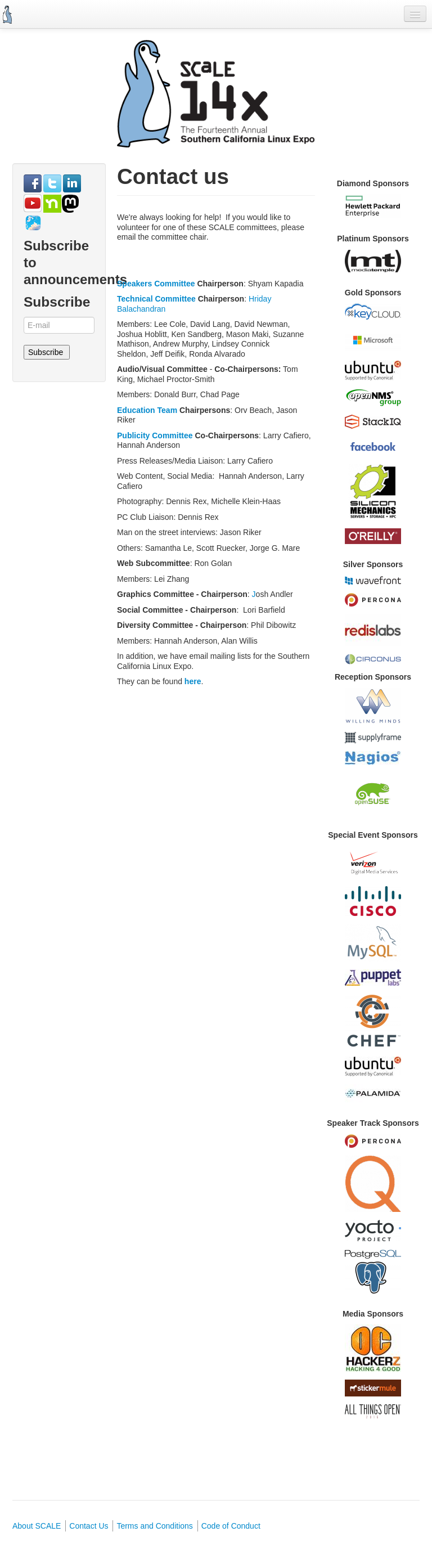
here (191, 681)
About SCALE (36, 1525)
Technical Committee (156, 298)
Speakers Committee (156, 283)
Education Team (148, 410)
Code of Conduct (230, 1525)
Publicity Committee (155, 435)
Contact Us (88, 1525)
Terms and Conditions (154, 1525)
